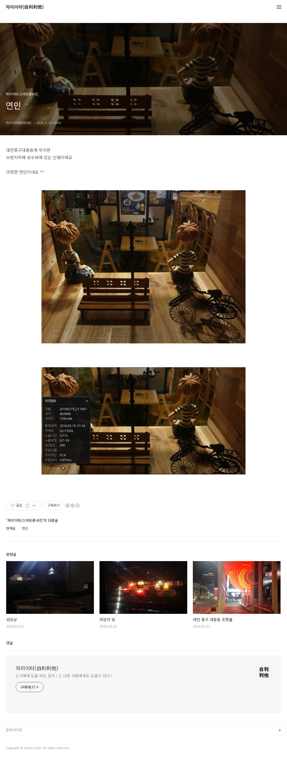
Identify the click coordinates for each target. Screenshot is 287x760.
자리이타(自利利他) (25, 7)
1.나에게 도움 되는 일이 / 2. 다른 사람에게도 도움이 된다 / (64, 675)
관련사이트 (14, 730)
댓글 (9, 643)
